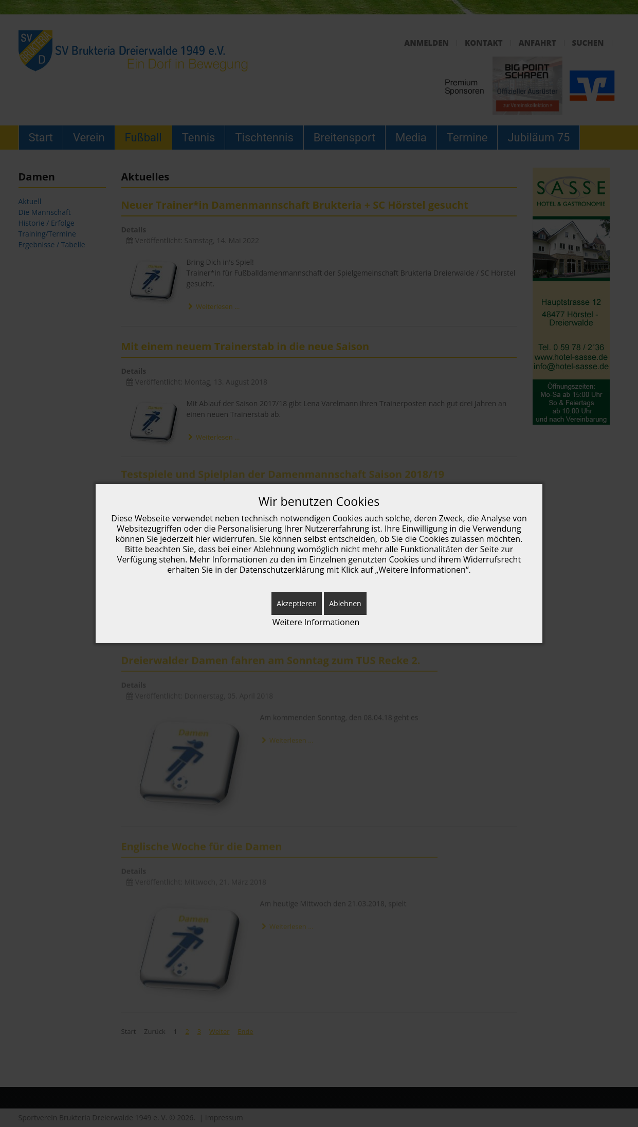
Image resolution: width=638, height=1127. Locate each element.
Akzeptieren (297, 603)
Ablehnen (345, 603)
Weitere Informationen (316, 622)
